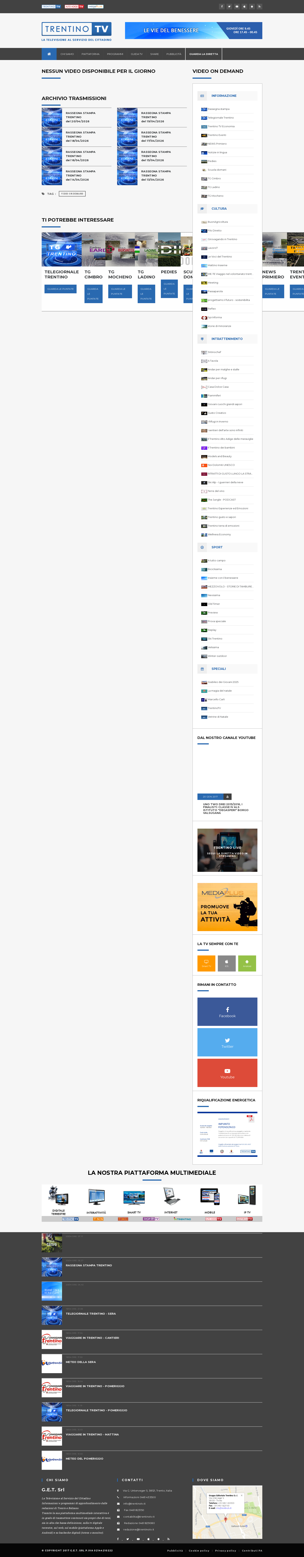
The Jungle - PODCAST (222, 499)
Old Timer (214, 603)
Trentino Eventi (217, 134)
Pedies (212, 161)
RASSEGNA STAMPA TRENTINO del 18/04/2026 (81, 137)
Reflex (212, 308)
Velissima (213, 647)
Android (247, 961)
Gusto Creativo (217, 412)
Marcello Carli (216, 699)
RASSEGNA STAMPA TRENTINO (90, 1265)
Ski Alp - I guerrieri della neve (225, 482)
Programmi (115, 53)
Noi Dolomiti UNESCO (221, 464)
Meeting (213, 282)
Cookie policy (199, 1551)
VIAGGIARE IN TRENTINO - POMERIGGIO (97, 1386)
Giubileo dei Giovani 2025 (223, 681)
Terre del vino (216, 490)
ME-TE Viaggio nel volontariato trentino (231, 273)
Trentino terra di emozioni (223, 525)
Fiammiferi (214, 395)
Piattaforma (90, 53)
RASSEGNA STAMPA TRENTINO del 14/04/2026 (81, 175)
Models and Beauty (220, 456)
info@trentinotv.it (134, 1503)
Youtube (227, 1069)
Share (154, 53)
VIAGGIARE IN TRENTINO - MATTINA (93, 1434)
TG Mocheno (215, 195)
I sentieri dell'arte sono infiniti (225, 430)
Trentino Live (227, 848)
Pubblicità (174, 53)
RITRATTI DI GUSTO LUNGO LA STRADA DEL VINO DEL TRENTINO (231, 473)
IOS (227, 961)
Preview (213, 612)
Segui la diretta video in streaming (227, 854)
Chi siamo (67, 53)
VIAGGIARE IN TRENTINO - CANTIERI (94, 1338)
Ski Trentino (215, 638)
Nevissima (214, 595)
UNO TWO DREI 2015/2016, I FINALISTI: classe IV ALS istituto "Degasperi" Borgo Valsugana (226, 809)
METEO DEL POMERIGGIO (85, 1458)
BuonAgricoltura (218, 221)
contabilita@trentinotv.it (139, 1516)
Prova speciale (217, 621)
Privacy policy (225, 1551)
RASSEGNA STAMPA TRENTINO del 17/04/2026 (156, 137)
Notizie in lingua (217, 152)
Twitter (227, 1038)
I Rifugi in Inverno (218, 421)
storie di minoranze (219, 325)
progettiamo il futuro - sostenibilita (229, 299)
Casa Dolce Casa (218, 386)
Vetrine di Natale (218, 716)
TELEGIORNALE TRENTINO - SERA (92, 1313)
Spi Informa (215, 317)
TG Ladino (214, 187)
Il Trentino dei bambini (221, 447)
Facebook (227, 1008)
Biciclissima (215, 569)
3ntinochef (214, 352)
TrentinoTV (214, 708)
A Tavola (213, 360)
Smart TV (206, 961)
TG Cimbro (214, 178)
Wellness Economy (219, 534)
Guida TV (137, 53)
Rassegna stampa (219, 108)
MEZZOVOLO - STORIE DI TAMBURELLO (231, 586)
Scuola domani (217, 169)
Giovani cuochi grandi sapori (225, 404)
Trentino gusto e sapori (222, 516)
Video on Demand (72, 194)
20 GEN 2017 (210, 796)
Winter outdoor (217, 655)
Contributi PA (252, 1551)
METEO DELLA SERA (81, 1362)
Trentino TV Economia (221, 126)
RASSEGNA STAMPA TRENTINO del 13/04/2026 (156, 175)
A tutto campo (217, 560)
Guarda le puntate (60, 288)
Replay (212, 629)
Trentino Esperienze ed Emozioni (228, 508)
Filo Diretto (215, 230)
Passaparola (215, 291)
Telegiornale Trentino (221, 117)
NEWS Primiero (217, 143)
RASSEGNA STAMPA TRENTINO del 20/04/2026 (81, 117)
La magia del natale (220, 690)
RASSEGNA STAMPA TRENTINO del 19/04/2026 (156, 117)
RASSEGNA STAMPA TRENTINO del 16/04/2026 (81, 156)
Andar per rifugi (217, 378)
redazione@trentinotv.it (138, 1529)
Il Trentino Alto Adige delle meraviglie (230, 438)
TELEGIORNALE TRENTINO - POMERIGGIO (98, 1410)
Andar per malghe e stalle (223, 369)
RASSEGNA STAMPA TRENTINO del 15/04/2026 (156, 156)
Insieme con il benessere (223, 577)
